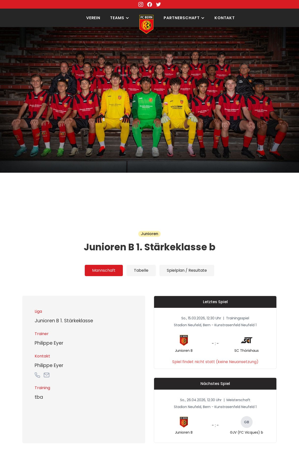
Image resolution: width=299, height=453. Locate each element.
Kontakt (224, 18)
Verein (93, 18)
